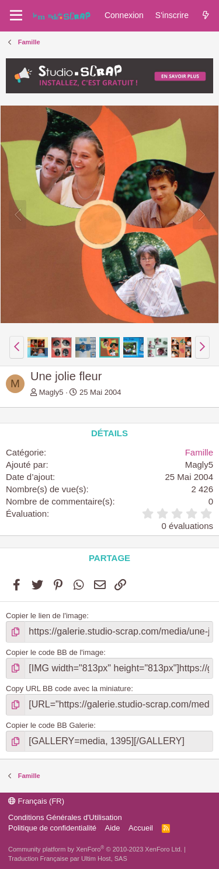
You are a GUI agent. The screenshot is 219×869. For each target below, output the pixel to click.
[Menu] (16, 15)
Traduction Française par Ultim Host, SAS (67, 858)
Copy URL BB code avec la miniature (68, 688)
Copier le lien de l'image (46, 615)
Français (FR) (36, 801)
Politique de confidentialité (52, 828)
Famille (199, 452)
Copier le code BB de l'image (54, 652)
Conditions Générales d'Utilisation (65, 817)
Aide (112, 828)
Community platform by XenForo (95, 849)
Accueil (140, 828)
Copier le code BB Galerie (49, 725)
